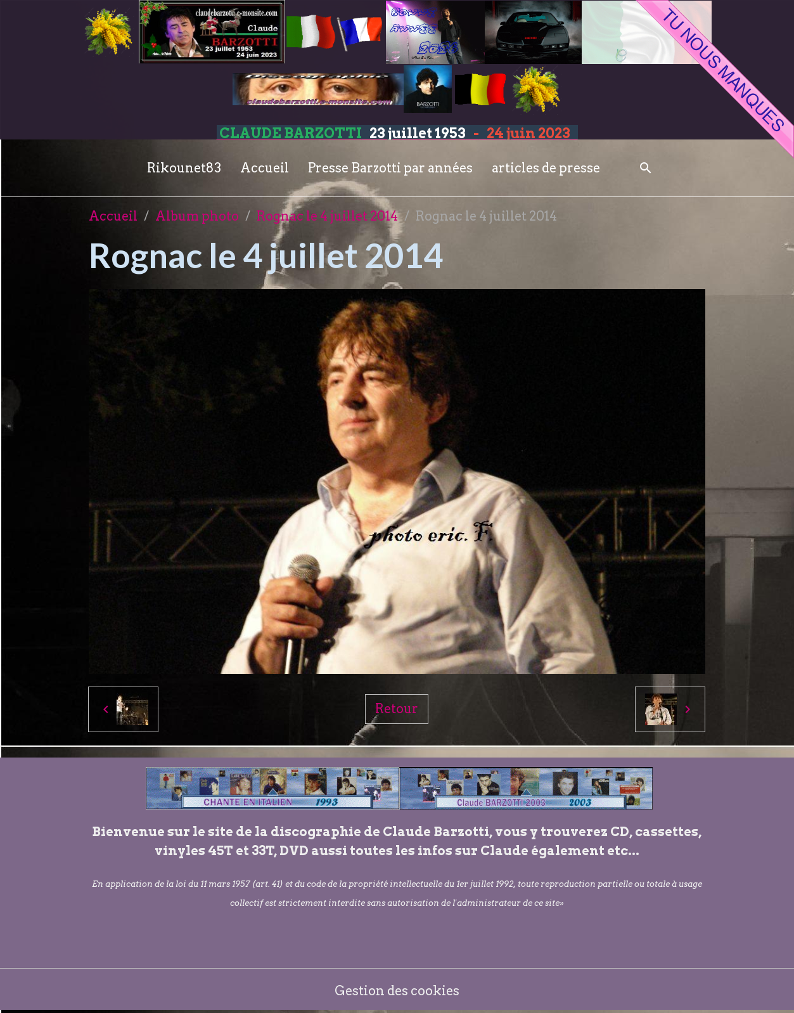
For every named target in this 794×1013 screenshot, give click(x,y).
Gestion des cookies (397, 990)
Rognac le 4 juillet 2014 (327, 216)
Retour (396, 708)
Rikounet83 (184, 168)
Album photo (197, 216)
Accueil (264, 168)
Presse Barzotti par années (390, 168)
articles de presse (546, 168)
